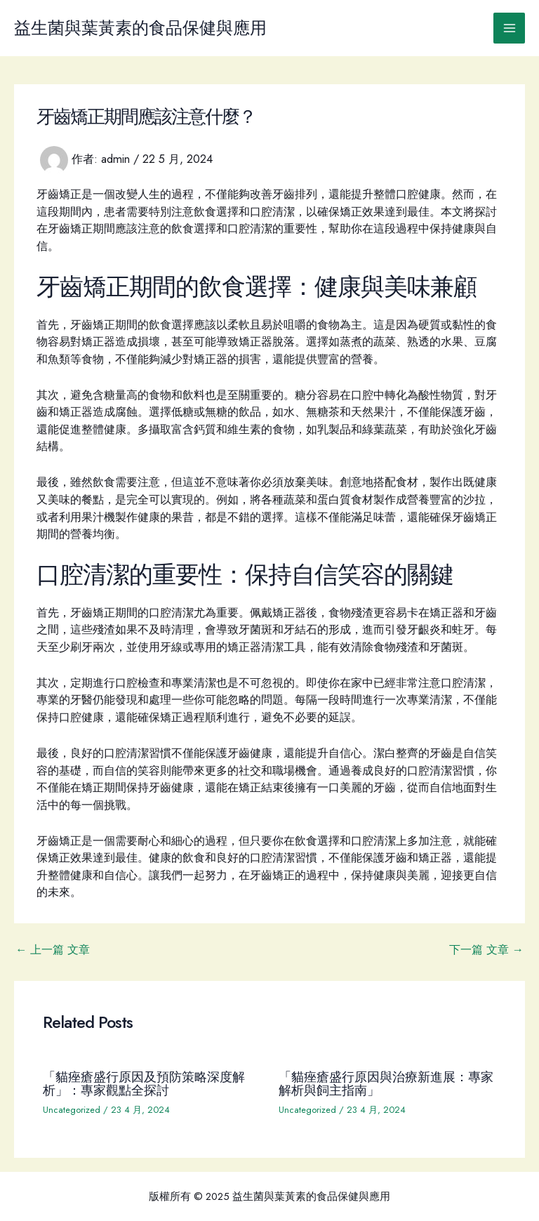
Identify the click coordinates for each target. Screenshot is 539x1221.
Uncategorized (71, 1109)
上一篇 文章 (52, 949)
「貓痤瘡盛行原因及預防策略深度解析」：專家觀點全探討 (144, 1083)
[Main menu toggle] (509, 28)
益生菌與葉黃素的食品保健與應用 (140, 28)
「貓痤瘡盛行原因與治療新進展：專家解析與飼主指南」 (386, 1083)
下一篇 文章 (486, 949)
